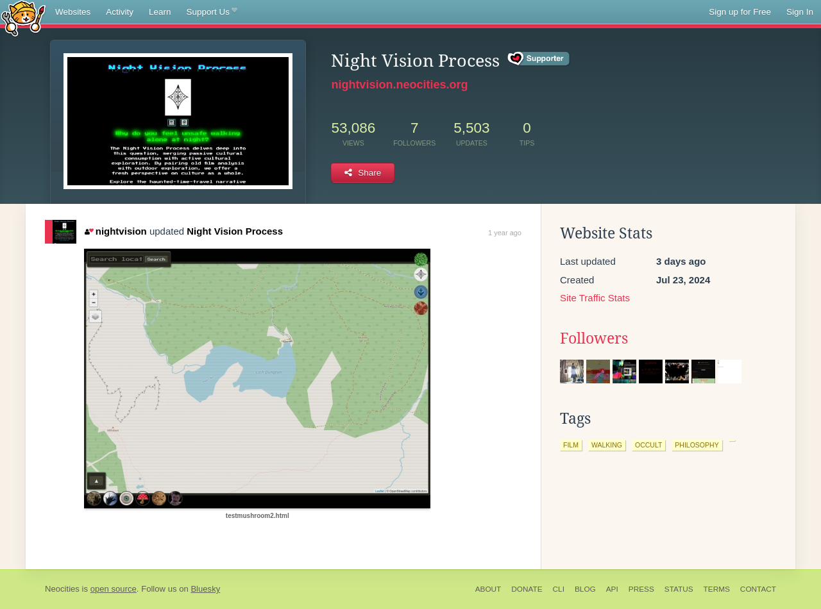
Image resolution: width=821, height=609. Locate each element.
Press (641, 589)
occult (648, 445)
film (571, 445)
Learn (160, 12)
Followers (594, 338)
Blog (585, 589)
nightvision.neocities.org (399, 84)
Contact (758, 589)
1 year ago (504, 233)
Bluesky (205, 589)
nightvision (115, 231)
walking (606, 445)
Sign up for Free (740, 12)
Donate (526, 589)
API (612, 589)
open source (113, 589)
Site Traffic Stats (595, 297)
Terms (717, 589)
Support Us (212, 12)
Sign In (799, 12)
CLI (558, 589)
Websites (72, 12)
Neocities (62, 589)
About (488, 589)
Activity (119, 12)
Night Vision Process (235, 231)
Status (678, 589)
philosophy (696, 445)
